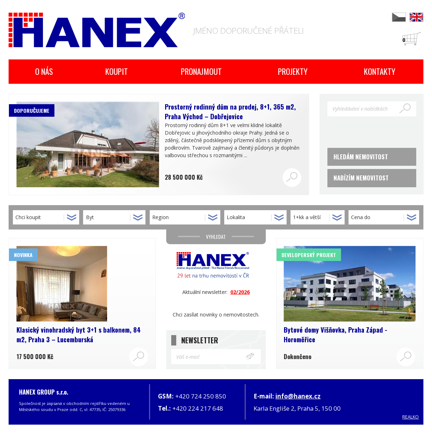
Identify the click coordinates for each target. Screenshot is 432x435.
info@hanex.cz (298, 396)
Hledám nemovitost (360, 156)
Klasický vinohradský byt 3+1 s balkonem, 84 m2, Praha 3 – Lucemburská (78, 334)
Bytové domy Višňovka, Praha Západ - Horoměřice (335, 334)
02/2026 (240, 292)
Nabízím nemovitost (361, 177)
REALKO (410, 417)
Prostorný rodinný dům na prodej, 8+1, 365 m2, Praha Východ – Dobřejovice (230, 111)
